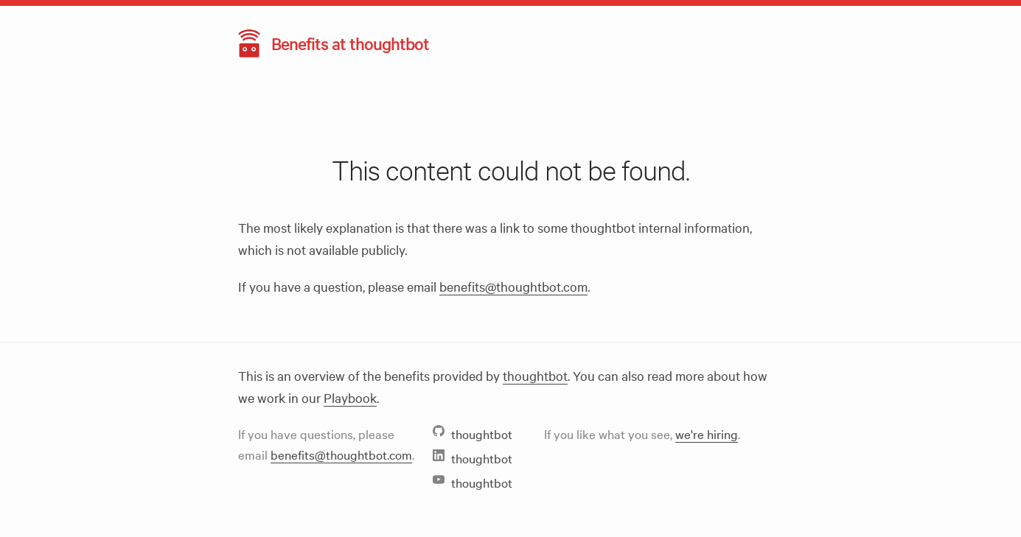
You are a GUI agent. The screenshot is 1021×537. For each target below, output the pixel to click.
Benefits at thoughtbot (350, 43)
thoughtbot (535, 375)
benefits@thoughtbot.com (513, 286)
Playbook (350, 397)
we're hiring (706, 433)
